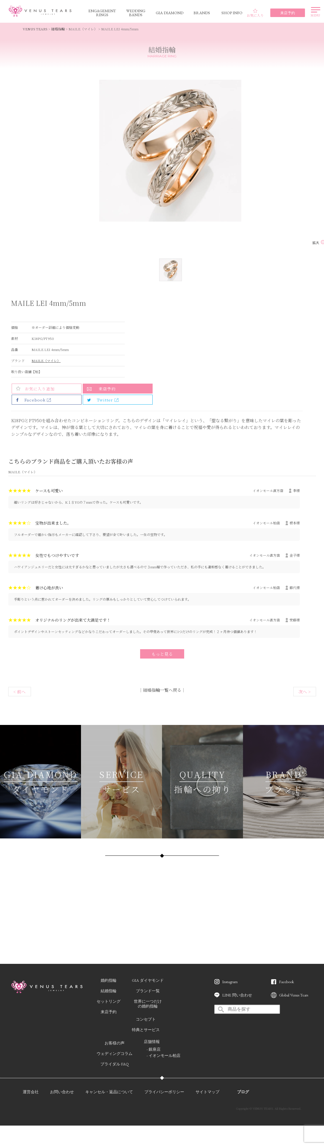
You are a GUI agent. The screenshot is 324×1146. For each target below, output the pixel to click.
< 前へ (19, 692)
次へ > (304, 692)
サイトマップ (207, 1091)
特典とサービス (146, 1029)
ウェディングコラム (114, 1053)
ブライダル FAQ (114, 1064)
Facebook (286, 981)
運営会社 (31, 1091)
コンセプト (146, 1019)
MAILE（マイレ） (46, 360)
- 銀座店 (154, 1049)
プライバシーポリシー (164, 1091)
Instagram (230, 981)
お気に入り (255, 13)
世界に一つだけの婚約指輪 (148, 1004)
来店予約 (107, 389)
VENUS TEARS (35, 28)
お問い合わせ (62, 1091)
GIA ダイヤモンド (148, 980)
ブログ (243, 1091)
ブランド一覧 (148, 990)
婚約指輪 (109, 980)
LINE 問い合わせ (237, 995)
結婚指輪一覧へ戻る (162, 690)
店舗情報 (152, 1041)
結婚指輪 (58, 28)
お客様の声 (114, 1043)
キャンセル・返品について (109, 1091)
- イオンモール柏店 (163, 1055)
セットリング (109, 1001)
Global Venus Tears (293, 995)
